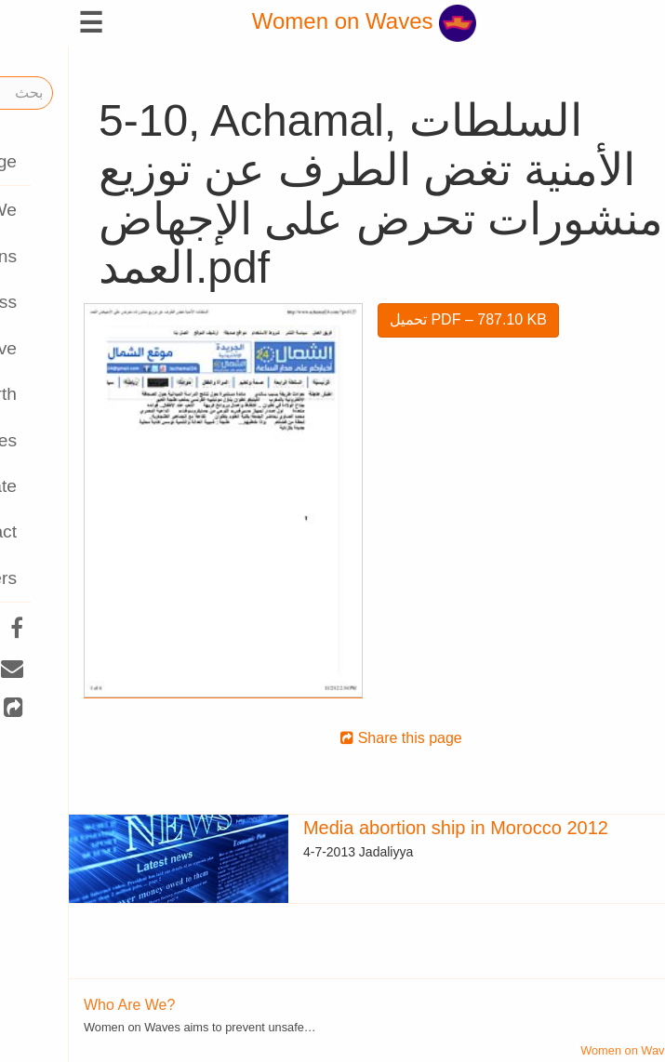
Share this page (332, 738)
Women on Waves (295, 20)
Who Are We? (60, 1005)
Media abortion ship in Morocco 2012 (386, 827)
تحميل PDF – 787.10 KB (399, 319)
